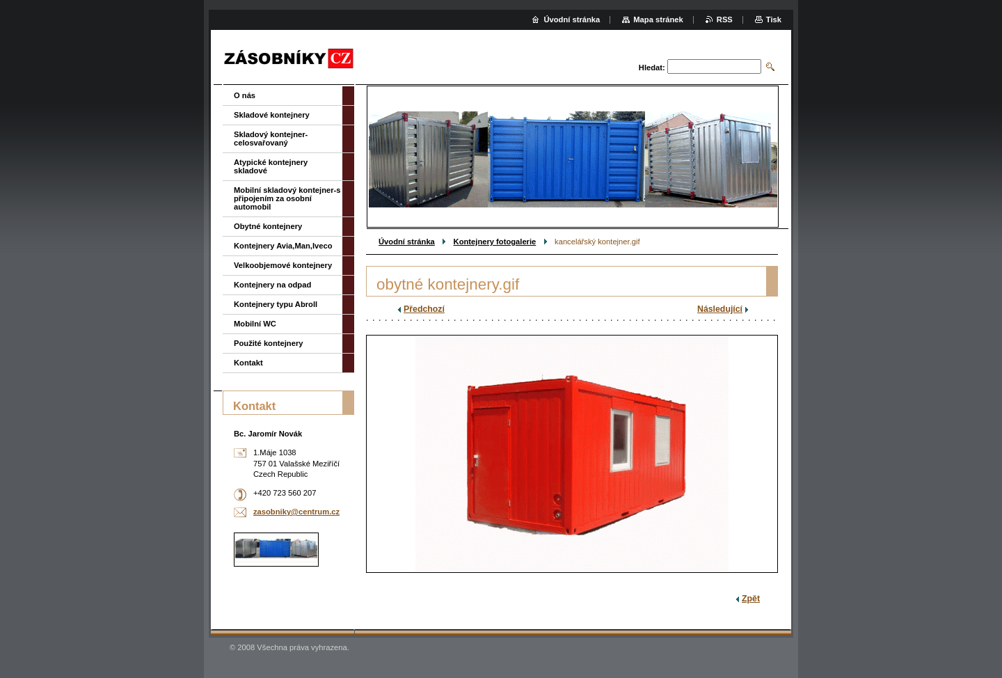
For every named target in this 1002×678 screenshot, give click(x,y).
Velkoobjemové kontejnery (283, 265)
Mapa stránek (658, 19)
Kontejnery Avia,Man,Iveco (283, 246)
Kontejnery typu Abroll (275, 304)
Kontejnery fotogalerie (495, 241)
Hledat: (652, 67)
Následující (719, 309)
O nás (244, 95)
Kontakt (248, 362)
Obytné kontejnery (268, 226)
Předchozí (424, 309)
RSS (725, 19)
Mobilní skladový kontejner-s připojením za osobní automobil (287, 198)
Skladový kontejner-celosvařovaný (271, 138)
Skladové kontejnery (272, 115)
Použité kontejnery (268, 343)
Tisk (773, 19)
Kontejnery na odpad (272, 285)
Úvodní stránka (407, 241)
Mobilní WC (255, 324)
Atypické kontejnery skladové (271, 166)
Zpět (751, 599)
